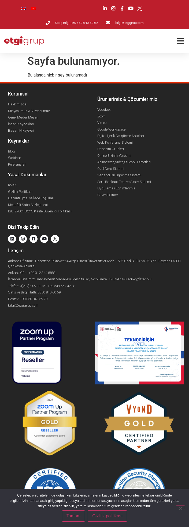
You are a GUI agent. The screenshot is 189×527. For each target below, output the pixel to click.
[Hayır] (180, 507)
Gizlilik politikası (107, 516)
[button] (180, 41)
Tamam (73, 516)
